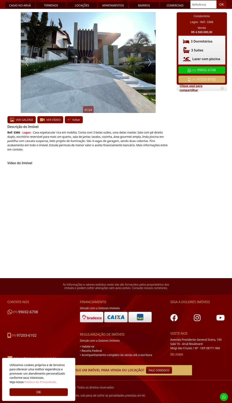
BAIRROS (144, 5)
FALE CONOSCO (159, 370)
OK (221, 4)
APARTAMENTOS (113, 5)
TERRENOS (51, 5)
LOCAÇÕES (82, 5)
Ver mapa (176, 354)
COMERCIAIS (175, 5)
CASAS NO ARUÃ (20, 5)
